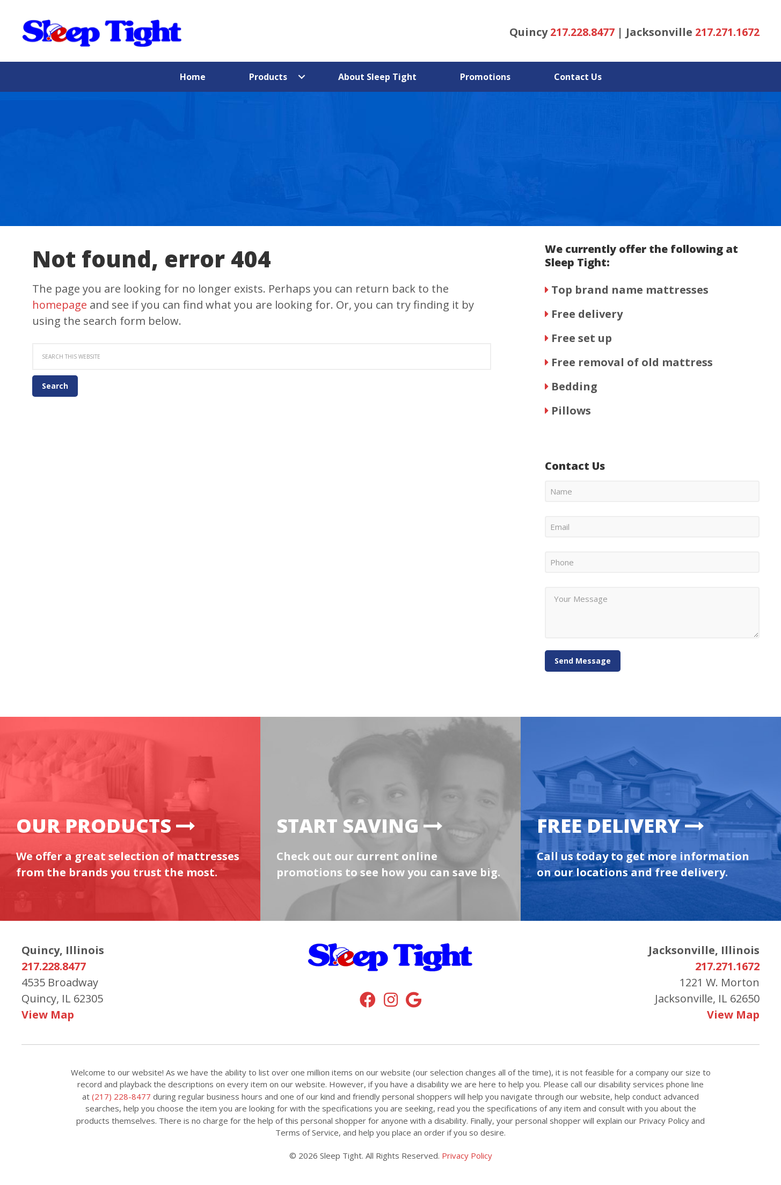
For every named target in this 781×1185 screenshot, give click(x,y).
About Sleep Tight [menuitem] (377, 77)
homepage (59, 304)
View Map (48, 1014)
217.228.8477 (582, 32)
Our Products (105, 825)
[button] (301, 77)
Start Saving (359, 825)
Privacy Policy (467, 1155)
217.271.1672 (727, 32)
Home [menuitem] (193, 77)
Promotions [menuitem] (485, 77)
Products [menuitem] (268, 77)
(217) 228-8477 (121, 1096)
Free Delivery (620, 825)
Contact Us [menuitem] (578, 77)
